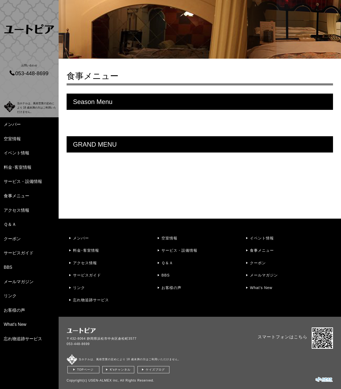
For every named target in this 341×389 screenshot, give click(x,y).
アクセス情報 (16, 210)
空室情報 (12, 139)
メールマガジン (19, 281)
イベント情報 (16, 153)
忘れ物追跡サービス (23, 338)
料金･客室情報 (17, 167)
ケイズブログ (155, 369)
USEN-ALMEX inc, (103, 380)
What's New (15, 324)
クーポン (12, 238)
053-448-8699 (78, 344)
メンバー (12, 124)
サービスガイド (19, 253)
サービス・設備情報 (23, 181)
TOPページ (85, 369)
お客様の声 (14, 310)
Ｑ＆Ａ (10, 224)
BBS (8, 267)
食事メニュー (16, 196)
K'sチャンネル (120, 369)
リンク (10, 296)
